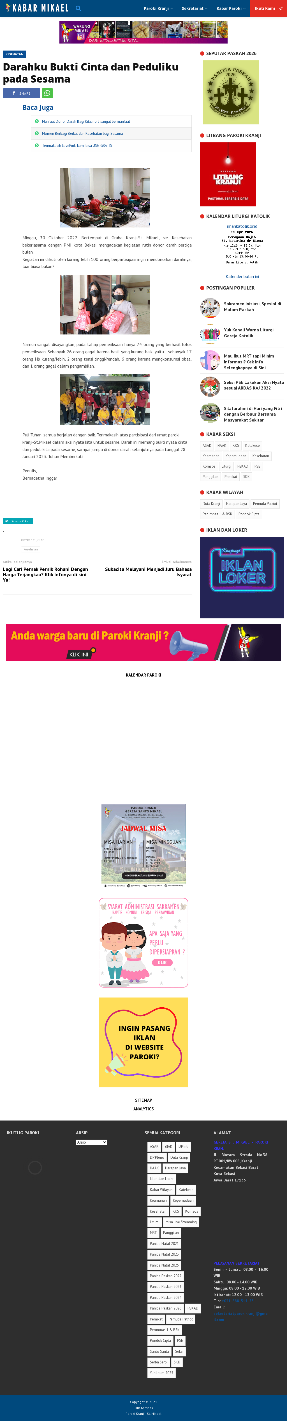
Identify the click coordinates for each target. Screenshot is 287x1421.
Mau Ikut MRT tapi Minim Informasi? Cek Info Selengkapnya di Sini (249, 361)
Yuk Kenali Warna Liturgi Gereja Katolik (249, 332)
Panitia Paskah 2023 (165, 1286)
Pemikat (156, 1319)
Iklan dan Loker (161, 1178)
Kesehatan (15, 54)
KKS (176, 1211)
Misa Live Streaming (181, 1222)
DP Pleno (157, 1157)
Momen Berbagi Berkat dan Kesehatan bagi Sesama (82, 133)
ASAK (154, 1146)
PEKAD (193, 1308)
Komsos (191, 1211)
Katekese (186, 1189)
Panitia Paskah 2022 (165, 1276)
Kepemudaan (183, 1200)
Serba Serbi (159, 1362)
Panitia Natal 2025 (164, 1265)
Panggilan (171, 1232)
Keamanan (158, 1200)
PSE (180, 1340)
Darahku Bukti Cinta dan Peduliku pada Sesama (91, 73)
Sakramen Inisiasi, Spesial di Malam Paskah (252, 306)
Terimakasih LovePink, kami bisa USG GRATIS (77, 145)
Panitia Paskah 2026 (165, 1308)
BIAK (168, 1146)
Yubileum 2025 (161, 1372)
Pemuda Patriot (181, 1319)
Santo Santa (159, 1351)
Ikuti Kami (269, 8)
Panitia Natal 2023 (164, 1254)
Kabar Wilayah (161, 1189)
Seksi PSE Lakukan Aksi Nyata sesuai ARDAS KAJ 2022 (254, 385)
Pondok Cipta (160, 1340)
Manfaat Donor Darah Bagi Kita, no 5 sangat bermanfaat (86, 121)
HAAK (154, 1168)
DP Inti (183, 1146)
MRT (153, 1232)
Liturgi (154, 1222)
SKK (177, 1362)
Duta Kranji (179, 1157)
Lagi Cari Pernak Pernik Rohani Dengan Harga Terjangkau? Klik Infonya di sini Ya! (45, 575)
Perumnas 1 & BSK (165, 1329)
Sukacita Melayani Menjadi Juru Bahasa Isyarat (148, 572)
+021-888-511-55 (238, 1300)
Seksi (179, 1351)
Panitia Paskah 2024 (165, 1297)
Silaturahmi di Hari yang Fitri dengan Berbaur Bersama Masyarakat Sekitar (253, 414)
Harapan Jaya (175, 1168)
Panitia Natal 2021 (164, 1243)
